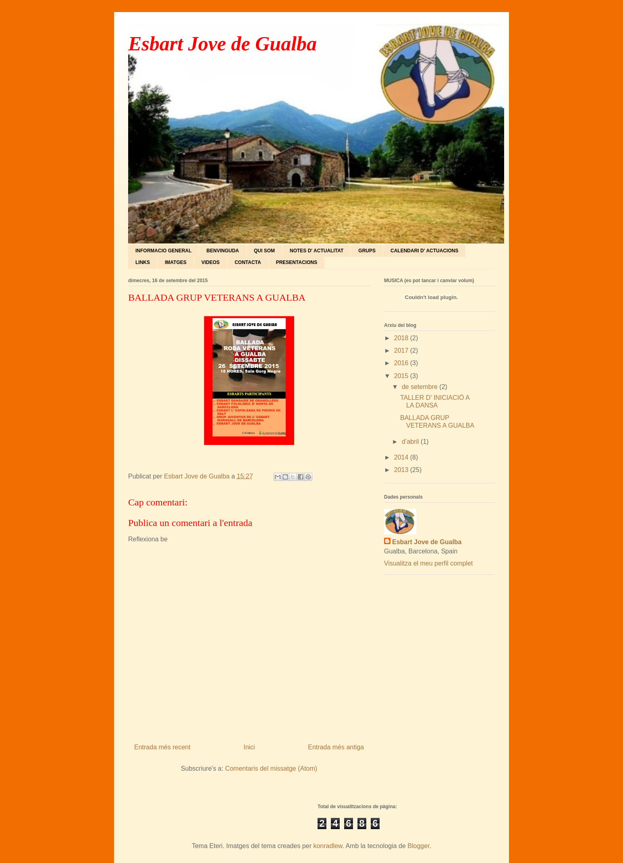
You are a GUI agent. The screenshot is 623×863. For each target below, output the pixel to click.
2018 (402, 338)
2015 (402, 375)
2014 (402, 457)
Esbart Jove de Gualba (222, 43)
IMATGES (176, 262)
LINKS (142, 262)
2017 (402, 350)
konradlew (327, 845)
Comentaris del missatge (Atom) (271, 768)
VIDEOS (210, 262)
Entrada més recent (162, 747)
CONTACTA (248, 262)
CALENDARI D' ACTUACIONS (424, 251)
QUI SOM (264, 251)
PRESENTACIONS (296, 262)
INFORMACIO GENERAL (163, 251)
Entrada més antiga (336, 747)
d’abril (411, 441)
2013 (402, 469)
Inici (249, 747)
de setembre (420, 386)
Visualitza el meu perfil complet (428, 563)
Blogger (418, 845)
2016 (402, 363)
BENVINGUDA (222, 251)
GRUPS (367, 251)
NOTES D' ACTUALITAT (316, 251)
